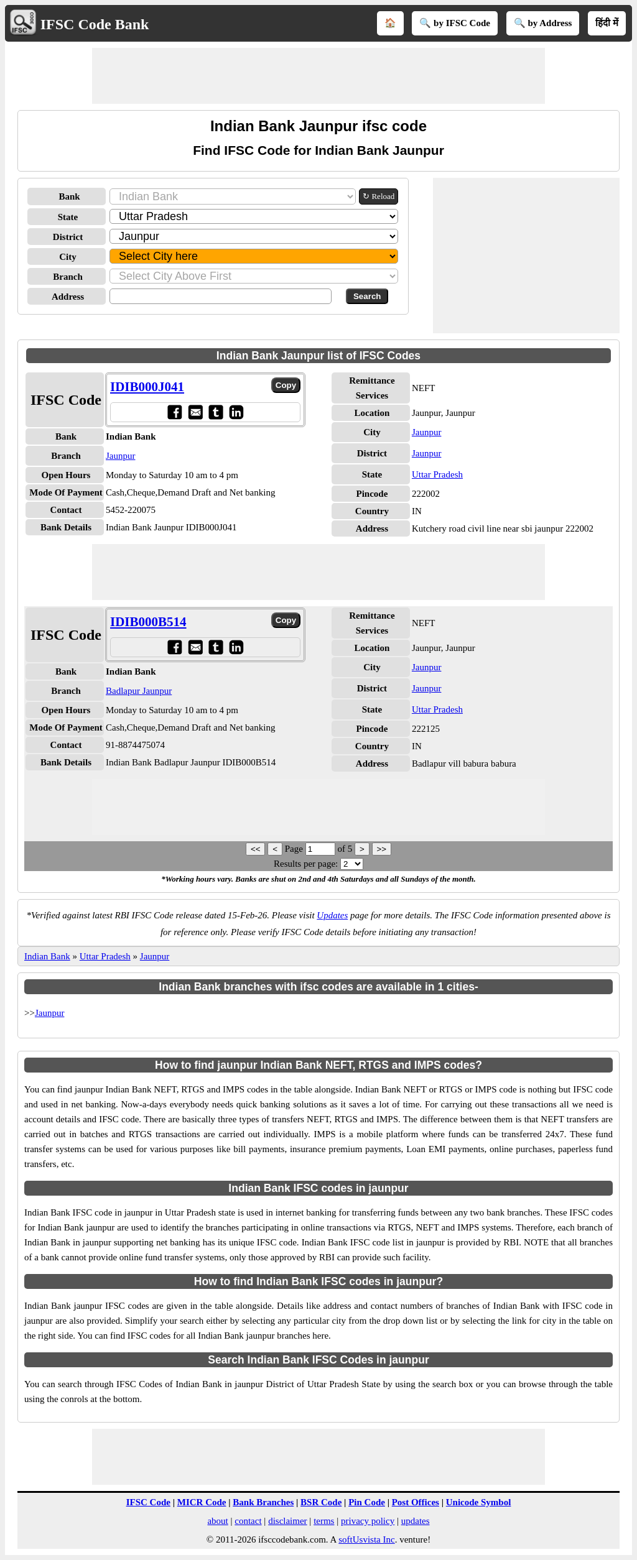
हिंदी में (606, 23)
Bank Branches (263, 1502)
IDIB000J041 (147, 386)
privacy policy (367, 1521)
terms (324, 1521)
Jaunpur (121, 456)
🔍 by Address (543, 23)
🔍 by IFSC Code (454, 23)
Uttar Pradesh (437, 474)
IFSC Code (148, 1502)
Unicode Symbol (478, 1502)
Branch (68, 277)
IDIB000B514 (148, 621)
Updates (332, 915)
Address (68, 297)
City (68, 257)
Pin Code (366, 1502)
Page (295, 849)
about (217, 1521)
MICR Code (201, 1502)
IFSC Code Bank (94, 24)
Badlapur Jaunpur (139, 691)
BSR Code (321, 1502)
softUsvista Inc (366, 1539)
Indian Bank (47, 956)
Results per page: (306, 864)
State (68, 217)
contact (248, 1521)
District (68, 237)
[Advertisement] (318, 76)
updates (415, 1521)
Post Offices (415, 1502)
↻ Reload (378, 196)
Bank (69, 196)
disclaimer (287, 1521)
